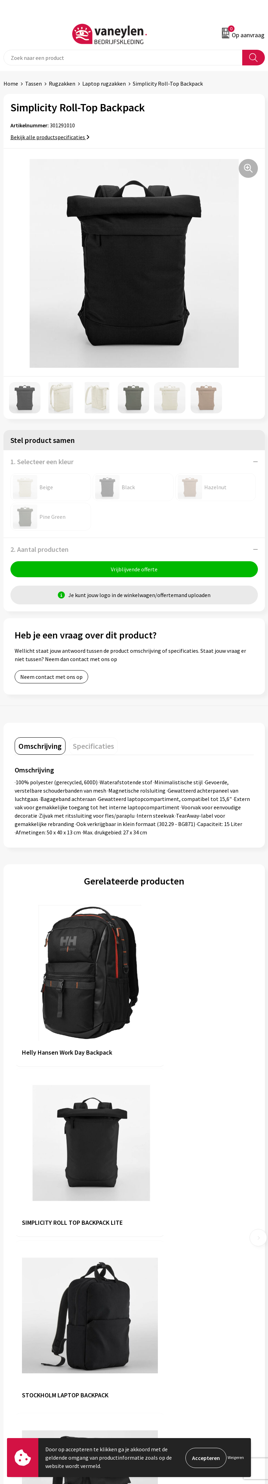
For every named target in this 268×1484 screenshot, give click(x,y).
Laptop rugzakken (104, 83)
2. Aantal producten (39, 549)
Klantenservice (21, 1343)
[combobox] (123, 57)
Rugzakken (62, 83)
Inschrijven (246, 1427)
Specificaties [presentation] (93, 747)
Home (10, 83)
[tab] (40, 746)
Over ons (147, 1235)
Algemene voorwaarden (165, 1343)
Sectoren (148, 1256)
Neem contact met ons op (51, 677)
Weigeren (236, 1457)
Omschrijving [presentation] (40, 747)
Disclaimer (150, 1364)
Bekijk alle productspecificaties (50, 137)
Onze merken (153, 1246)
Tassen (33, 83)
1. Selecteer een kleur (42, 461)
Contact (13, 1353)
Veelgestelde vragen (161, 1288)
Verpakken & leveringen (31, 1364)
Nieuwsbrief (151, 1278)
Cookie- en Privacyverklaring (171, 1353)
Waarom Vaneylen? (160, 1267)
